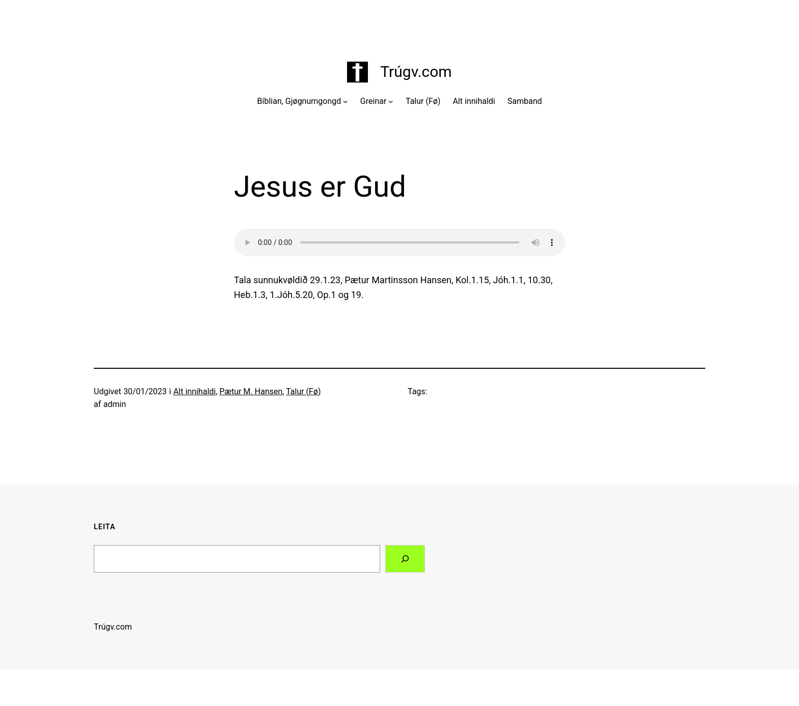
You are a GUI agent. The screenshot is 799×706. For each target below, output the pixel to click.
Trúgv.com (415, 71)
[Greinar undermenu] (390, 101)
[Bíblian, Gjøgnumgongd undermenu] (345, 101)
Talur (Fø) (303, 391)
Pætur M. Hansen (251, 391)
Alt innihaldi (194, 391)
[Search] (405, 559)
